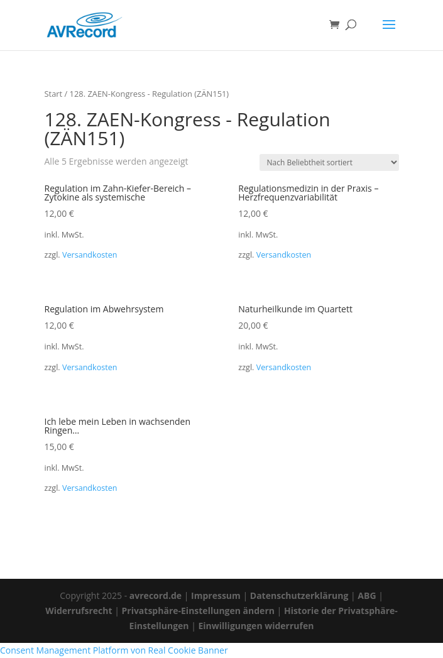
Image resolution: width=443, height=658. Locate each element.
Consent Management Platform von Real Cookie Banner (114, 650)
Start (54, 93)
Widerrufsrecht (78, 611)
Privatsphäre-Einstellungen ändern (197, 611)
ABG (367, 595)
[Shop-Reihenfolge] (329, 162)
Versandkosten (90, 254)
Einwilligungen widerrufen (256, 626)
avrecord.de (155, 595)
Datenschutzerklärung (299, 595)
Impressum (216, 595)
